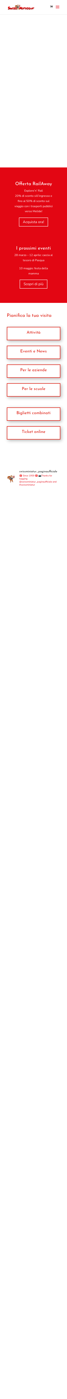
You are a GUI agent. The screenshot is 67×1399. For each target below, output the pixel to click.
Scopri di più (33, 284)
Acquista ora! (33, 222)
